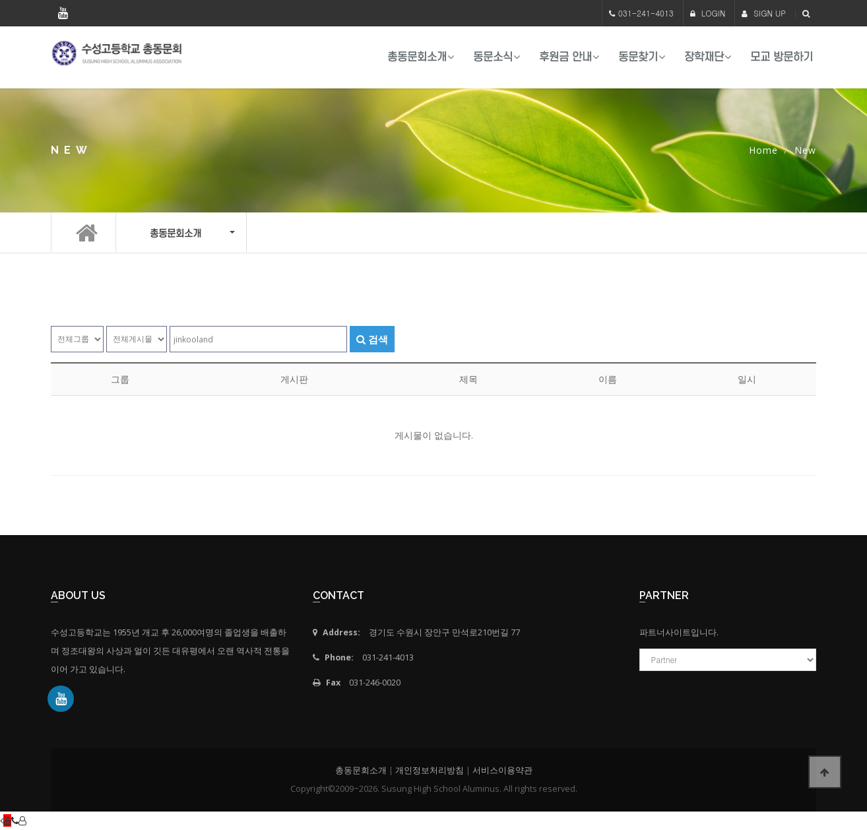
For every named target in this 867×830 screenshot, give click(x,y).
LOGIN (708, 12)
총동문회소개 (417, 57)
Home (763, 150)
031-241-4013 (646, 12)
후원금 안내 (565, 57)
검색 (372, 339)
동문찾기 (638, 57)
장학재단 (704, 57)
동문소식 (493, 57)
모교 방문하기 (781, 57)
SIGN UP (764, 12)
